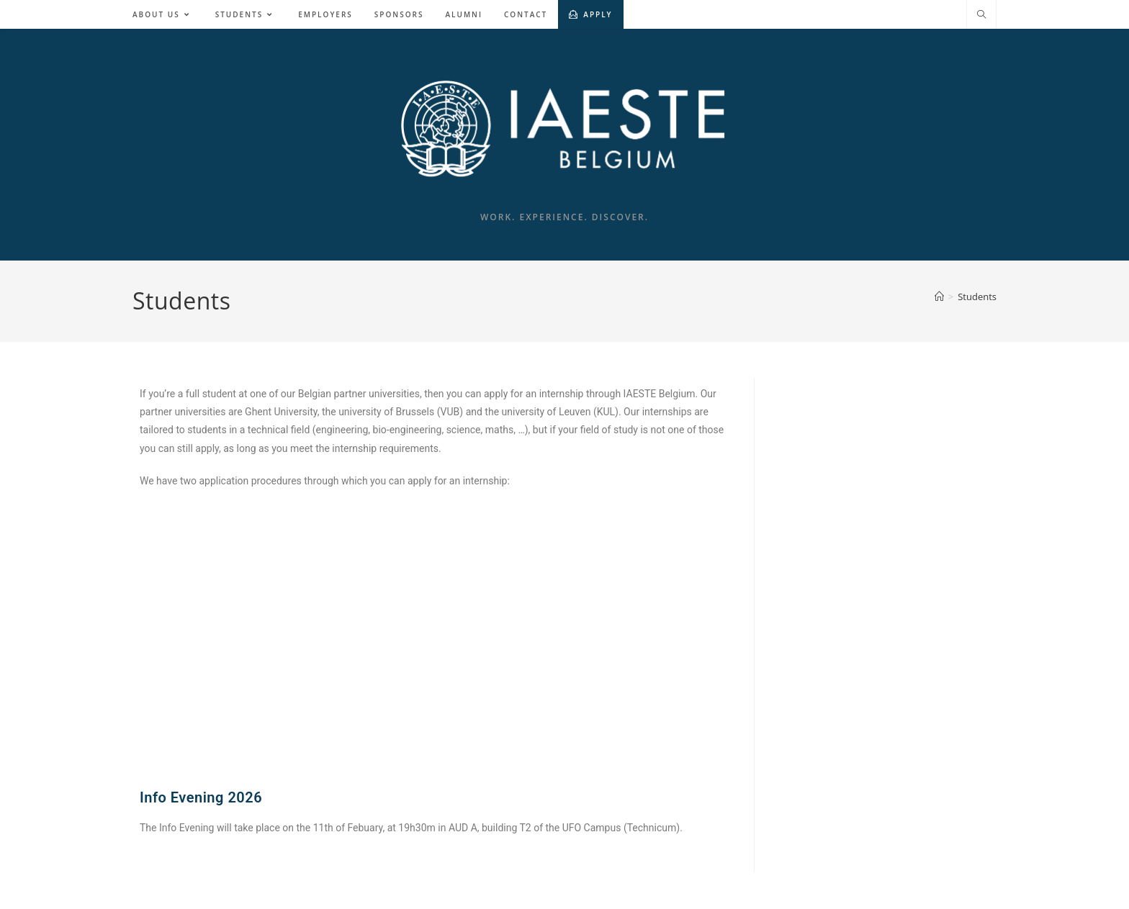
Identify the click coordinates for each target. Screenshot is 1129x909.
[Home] (939, 296)
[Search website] (981, 15)
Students (977, 296)
